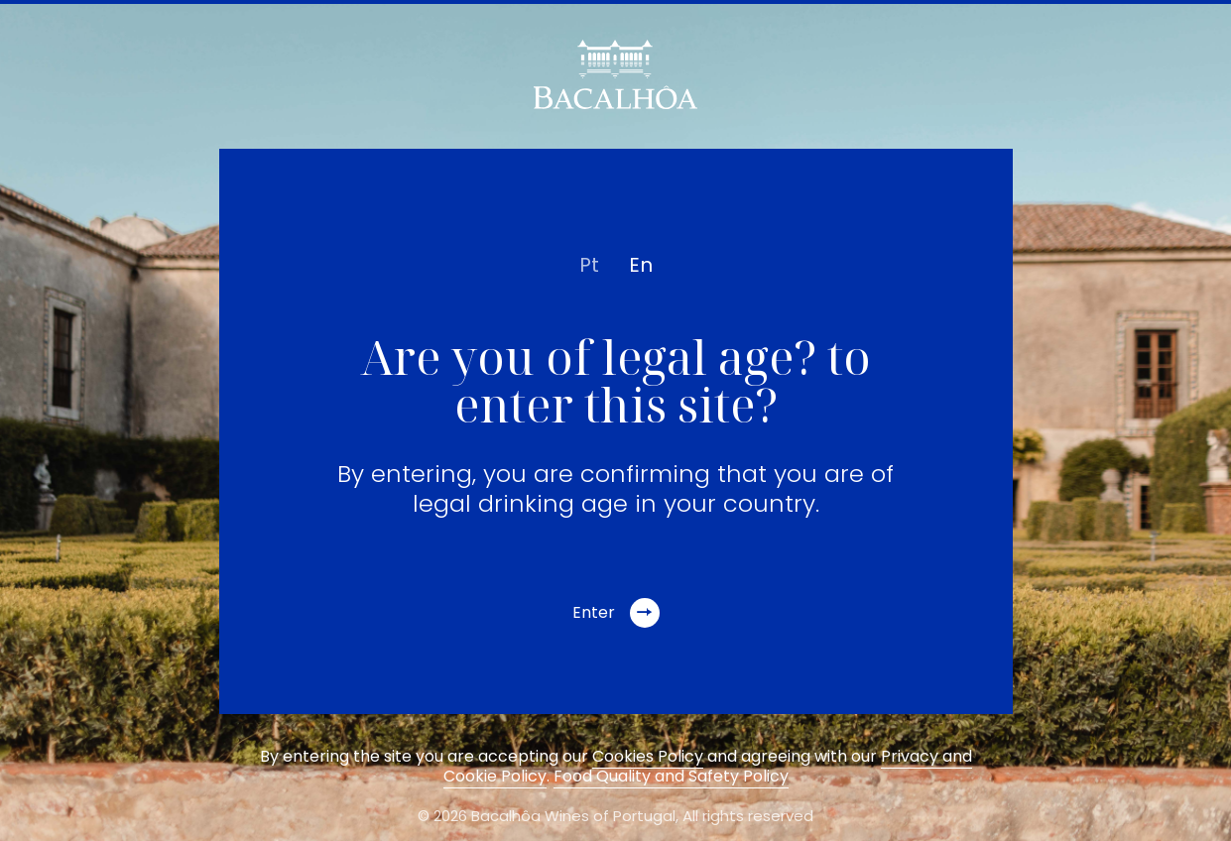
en (641, 265)
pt (589, 265)
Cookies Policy (647, 756)
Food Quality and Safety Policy (671, 776)
